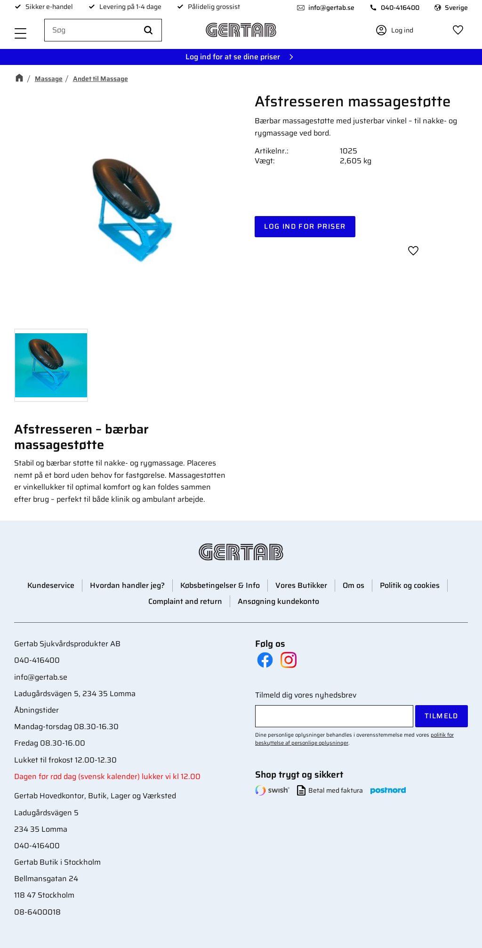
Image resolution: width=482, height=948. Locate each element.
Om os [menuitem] (353, 585)
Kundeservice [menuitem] (50, 585)
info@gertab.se (331, 7)
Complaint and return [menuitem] (185, 601)
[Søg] (148, 30)
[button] (20, 34)
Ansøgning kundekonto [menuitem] (278, 601)
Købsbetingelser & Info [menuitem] (220, 585)
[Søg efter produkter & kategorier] (103, 30)
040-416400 (400, 7)
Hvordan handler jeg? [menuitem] (127, 585)
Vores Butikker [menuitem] (301, 585)
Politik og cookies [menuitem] (410, 585)
